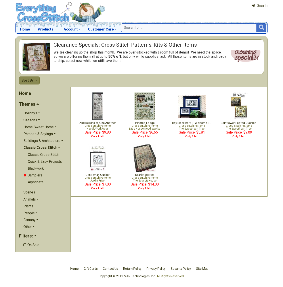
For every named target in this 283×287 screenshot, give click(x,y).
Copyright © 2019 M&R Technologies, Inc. (127, 276)
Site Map (202, 268)
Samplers (33, 175)
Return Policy (132, 268)
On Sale (31, 245)
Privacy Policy (156, 268)
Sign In (260, 5)
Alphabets (36, 182)
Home (25, 29)
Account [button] (71, 29)
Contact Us (110, 268)
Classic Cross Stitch (43, 155)
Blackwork (36, 168)
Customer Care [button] (101, 29)
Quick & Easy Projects (45, 161)
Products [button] (45, 29)
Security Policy (181, 268)
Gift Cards (91, 268)
